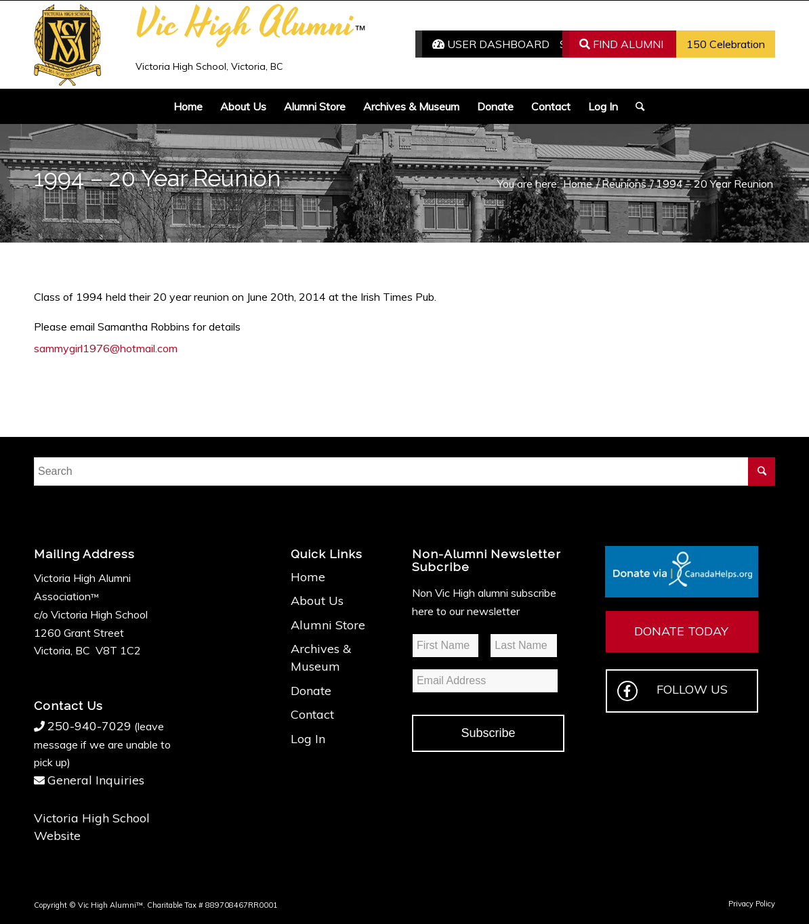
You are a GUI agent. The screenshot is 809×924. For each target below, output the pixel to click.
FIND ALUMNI (621, 44)
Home (308, 577)
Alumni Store (328, 625)
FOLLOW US (672, 691)
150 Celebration (725, 44)
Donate (311, 690)
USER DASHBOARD (490, 44)
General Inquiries (95, 780)
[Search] (635, 106)
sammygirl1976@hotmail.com (106, 348)
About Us (317, 600)
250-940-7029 (89, 726)
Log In (308, 739)
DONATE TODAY (681, 631)
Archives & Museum (321, 657)
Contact (312, 714)
